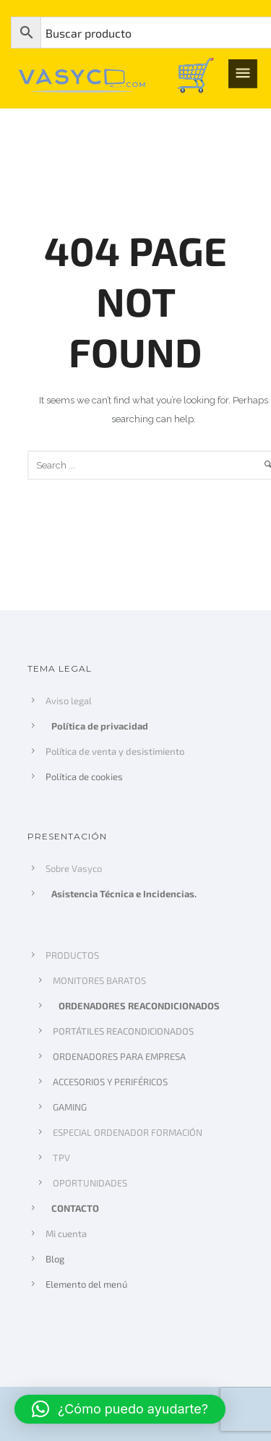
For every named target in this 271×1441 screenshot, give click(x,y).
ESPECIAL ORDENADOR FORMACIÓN (127, 1132)
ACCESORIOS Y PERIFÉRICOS (110, 1081)
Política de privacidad (100, 726)
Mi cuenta (66, 1233)
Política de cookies (84, 776)
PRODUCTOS (72, 955)
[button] (119, 1409)
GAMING (70, 1107)
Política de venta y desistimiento (114, 751)
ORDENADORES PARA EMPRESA (119, 1056)
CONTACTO (76, 1208)
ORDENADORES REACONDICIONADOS (139, 1006)
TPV (61, 1157)
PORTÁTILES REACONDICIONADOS (123, 1031)
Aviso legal (69, 700)
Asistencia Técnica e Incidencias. (124, 893)
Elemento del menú (86, 1284)
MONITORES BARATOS (99, 980)
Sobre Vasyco (74, 868)
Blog (55, 1259)
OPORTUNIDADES (90, 1183)
